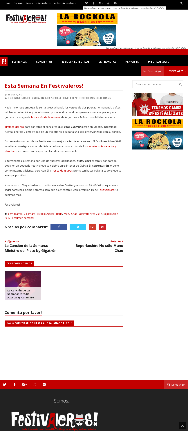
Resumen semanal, (104, 98)
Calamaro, (25, 98)
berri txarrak (15, 213)
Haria (59, 213)
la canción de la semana (45, 117)
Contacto (19, 3)
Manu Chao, (56, 98)
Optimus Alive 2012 (90, 213)
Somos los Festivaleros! (38, 3)
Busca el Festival (76, 61)
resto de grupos (63, 170)
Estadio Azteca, (38, 98)
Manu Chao (70, 213)
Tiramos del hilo (14, 127)
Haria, (47, 98)
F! (4, 61)
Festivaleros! (106, 190)
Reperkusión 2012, (87, 98)
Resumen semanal (23, 218)
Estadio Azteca (46, 213)
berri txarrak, (14, 98)
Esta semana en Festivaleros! (44, 85)
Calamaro (29, 213)
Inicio (8, 3)
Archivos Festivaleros (65, 3)
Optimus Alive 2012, (70, 98)
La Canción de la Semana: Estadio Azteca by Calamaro (20, 294)
